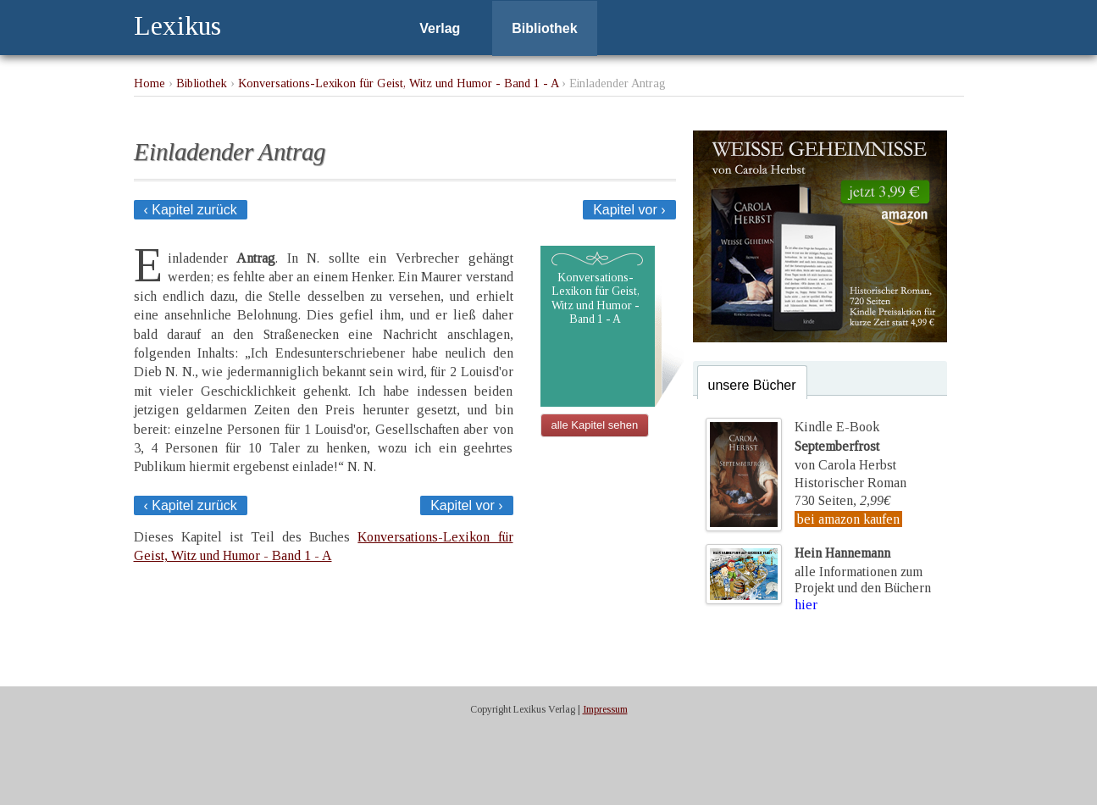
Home (149, 83)
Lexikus (177, 25)
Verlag (439, 28)
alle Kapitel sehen (595, 425)
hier (806, 604)
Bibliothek (544, 28)
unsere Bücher (752, 385)
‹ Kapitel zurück (190, 210)
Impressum (605, 709)
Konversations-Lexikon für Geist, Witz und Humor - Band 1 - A (398, 83)
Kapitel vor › (629, 210)
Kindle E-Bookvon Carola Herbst (845, 445)
